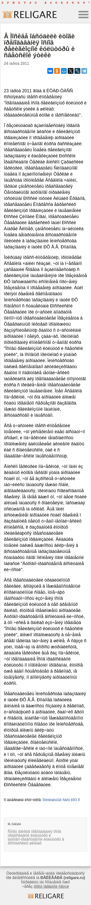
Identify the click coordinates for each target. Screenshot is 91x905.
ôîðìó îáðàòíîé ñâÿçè (51, 886)
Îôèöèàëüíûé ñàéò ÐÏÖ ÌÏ (61, 800)
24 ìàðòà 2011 (16, 63)
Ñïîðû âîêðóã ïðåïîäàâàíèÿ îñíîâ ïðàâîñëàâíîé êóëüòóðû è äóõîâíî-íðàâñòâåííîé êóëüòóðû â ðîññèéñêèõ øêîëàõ (36, 837)
